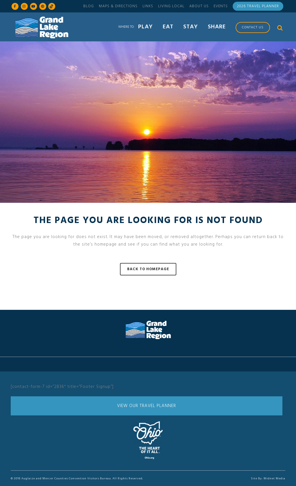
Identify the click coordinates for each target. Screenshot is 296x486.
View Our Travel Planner (146, 405)
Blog (88, 6)
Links (148, 6)
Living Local (171, 6)
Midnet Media (274, 478)
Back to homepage (148, 269)
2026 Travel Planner (258, 6)
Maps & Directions (118, 6)
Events (221, 6)
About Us (199, 6)
